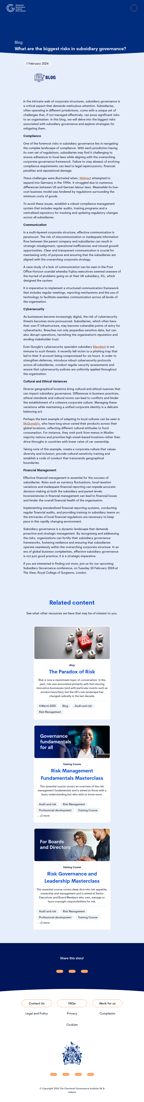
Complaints (107, 1013)
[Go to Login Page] (124, 8)
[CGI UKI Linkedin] (53, 1074)
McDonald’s (31, 423)
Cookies (72, 1025)
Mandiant (99, 347)
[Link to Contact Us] (37, 1003)
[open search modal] (115, 8)
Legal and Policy (37, 1013)
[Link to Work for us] (107, 1003)
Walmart (85, 178)
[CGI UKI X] (78, 1074)
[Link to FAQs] (72, 1003)
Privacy (72, 1013)
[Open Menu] (134, 8)
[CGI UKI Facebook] (65, 1074)
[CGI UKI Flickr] (90, 1074)
